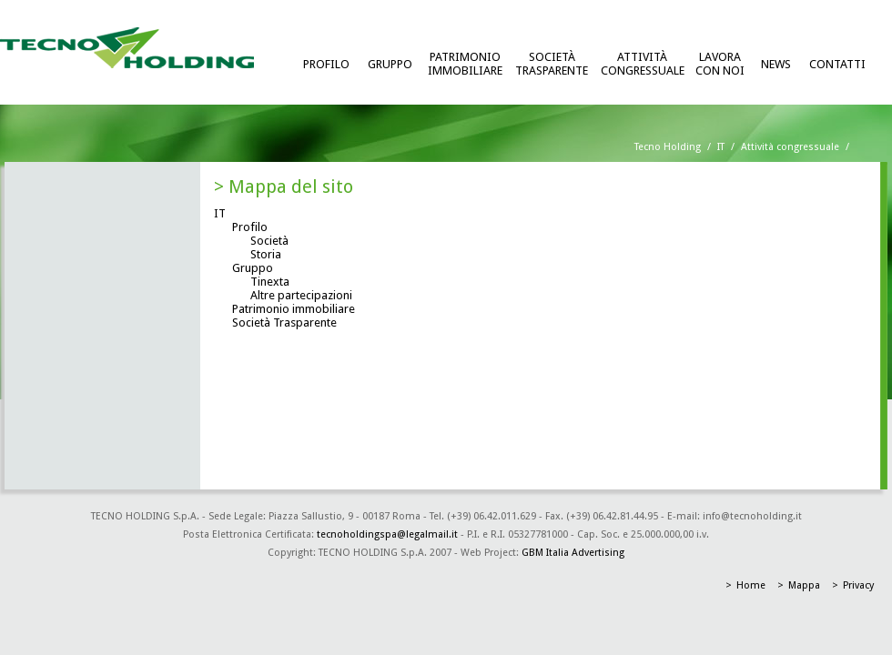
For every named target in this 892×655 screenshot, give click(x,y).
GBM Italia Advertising (573, 553)
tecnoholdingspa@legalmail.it (387, 534)
